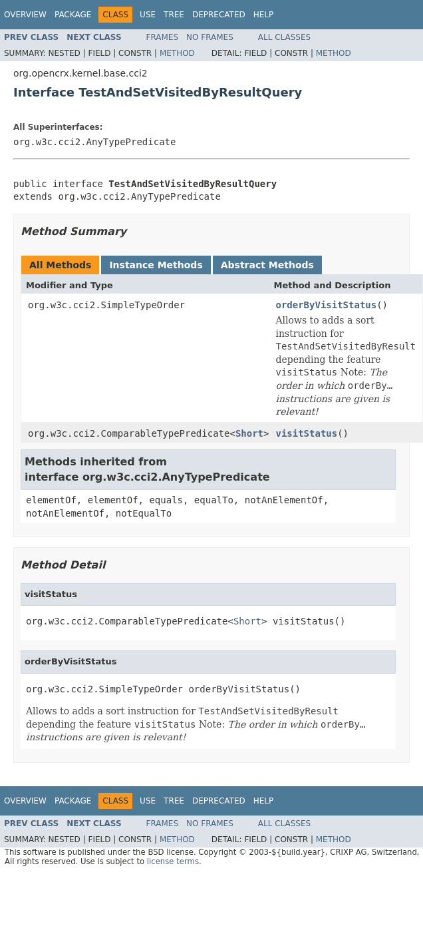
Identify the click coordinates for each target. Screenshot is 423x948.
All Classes (284, 37)
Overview (25, 14)
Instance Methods (155, 265)
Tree (174, 14)
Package (73, 14)
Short (249, 433)
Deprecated (218, 14)
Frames (162, 37)
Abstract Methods (267, 265)
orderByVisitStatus (325, 305)
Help (263, 14)
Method (177, 53)
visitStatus (306, 433)
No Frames (209, 37)
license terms (173, 861)
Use (148, 14)
